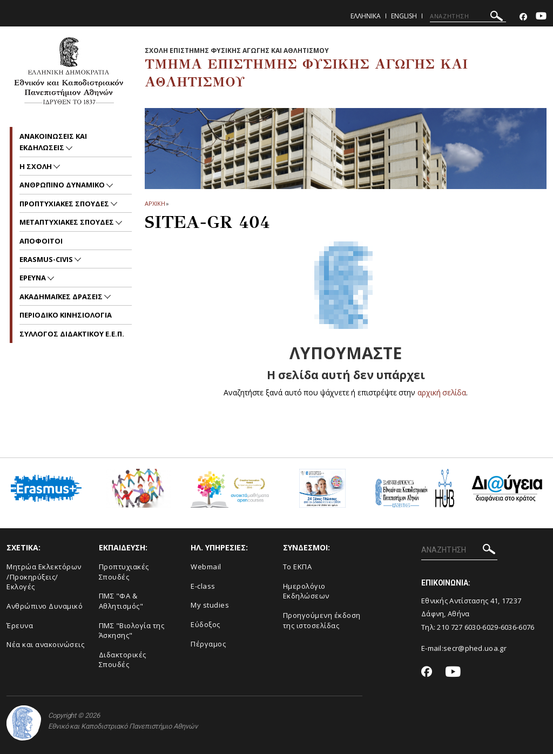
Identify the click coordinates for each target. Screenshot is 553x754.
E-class (203, 586)
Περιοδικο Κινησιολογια (65, 315)
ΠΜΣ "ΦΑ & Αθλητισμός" (121, 601)
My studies (210, 605)
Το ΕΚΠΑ (297, 566)
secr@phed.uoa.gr (475, 648)
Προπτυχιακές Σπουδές (124, 572)
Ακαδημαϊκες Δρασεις (61, 296)
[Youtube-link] (541, 17)
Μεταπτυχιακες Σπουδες (67, 222)
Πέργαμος (208, 644)
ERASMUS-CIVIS (47, 259)
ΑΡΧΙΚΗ (155, 203)
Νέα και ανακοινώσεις (45, 644)
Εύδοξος (205, 624)
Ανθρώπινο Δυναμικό (44, 606)
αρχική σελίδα (442, 392)
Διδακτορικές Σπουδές (122, 660)
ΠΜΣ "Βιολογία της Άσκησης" (132, 631)
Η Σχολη (36, 166)
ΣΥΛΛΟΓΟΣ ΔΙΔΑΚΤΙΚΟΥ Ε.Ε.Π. (71, 334)
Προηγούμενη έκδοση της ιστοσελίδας (322, 620)
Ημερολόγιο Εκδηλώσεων (306, 591)
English (404, 16)
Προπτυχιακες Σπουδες (65, 203)
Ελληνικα (365, 16)
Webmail (206, 566)
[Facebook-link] (523, 17)
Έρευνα (19, 625)
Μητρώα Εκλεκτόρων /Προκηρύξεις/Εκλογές (44, 576)
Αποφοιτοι (41, 241)
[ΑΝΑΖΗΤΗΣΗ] (468, 16)
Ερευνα (33, 277)
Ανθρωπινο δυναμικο (62, 185)
